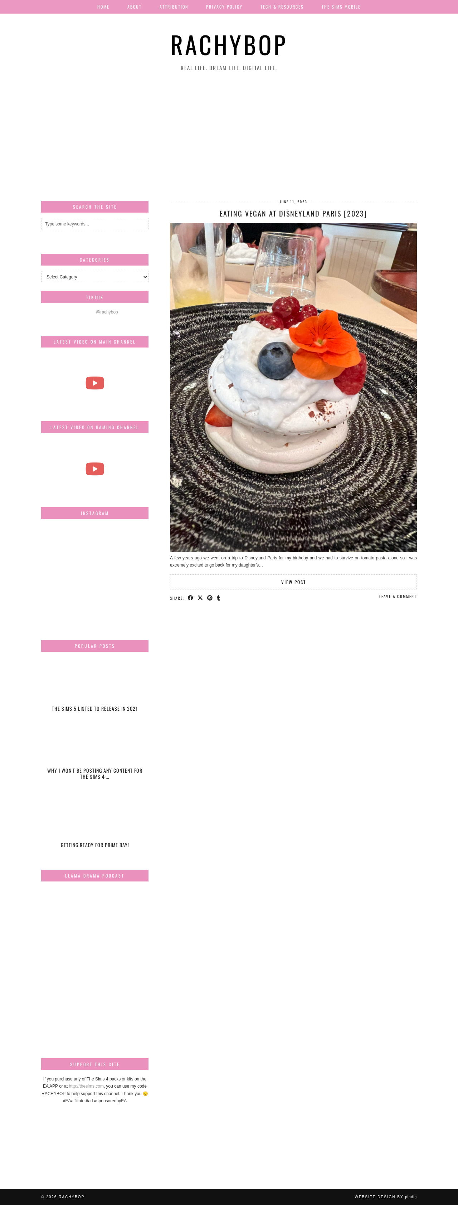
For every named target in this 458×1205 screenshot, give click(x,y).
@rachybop (107, 312)
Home (103, 7)
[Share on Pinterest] (210, 597)
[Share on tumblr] (219, 597)
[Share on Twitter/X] (201, 597)
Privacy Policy (224, 7)
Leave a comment (398, 596)
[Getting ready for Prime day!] (94, 824)
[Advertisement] (229, 136)
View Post (293, 582)
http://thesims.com (86, 1086)
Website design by (386, 1197)
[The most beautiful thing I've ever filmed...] (94, 383)
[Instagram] (59, 542)
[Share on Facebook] (191, 597)
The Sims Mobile (341, 7)
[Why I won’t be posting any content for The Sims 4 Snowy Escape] (94, 756)
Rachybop (229, 44)
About (134, 7)
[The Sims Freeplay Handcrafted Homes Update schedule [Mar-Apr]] (94, 468)
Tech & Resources (282, 7)
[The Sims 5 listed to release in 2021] (94, 688)
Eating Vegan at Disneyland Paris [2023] (293, 213)
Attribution (174, 7)
